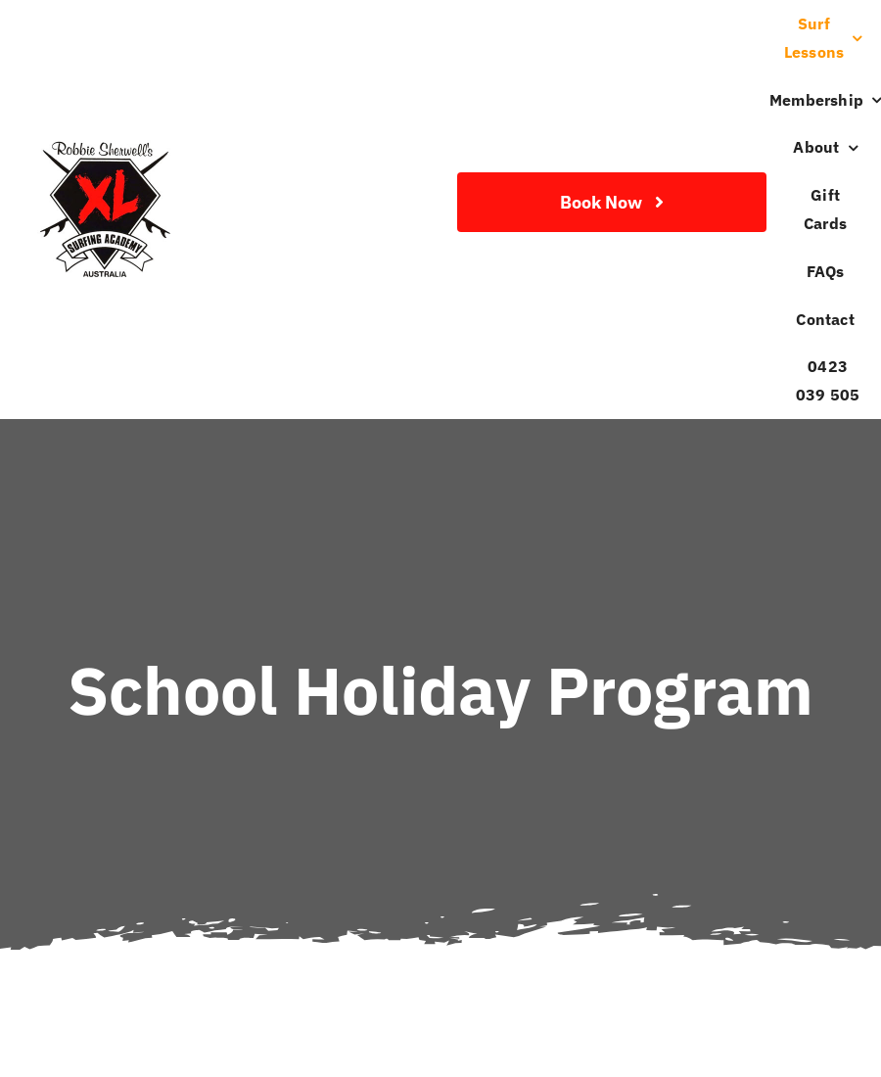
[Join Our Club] (611, 202)
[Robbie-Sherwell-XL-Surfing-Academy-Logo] (102, 144)
